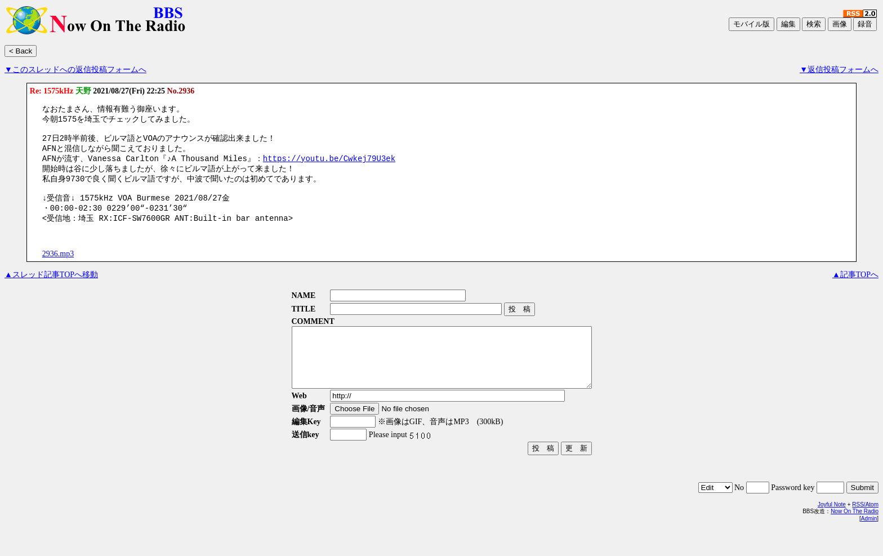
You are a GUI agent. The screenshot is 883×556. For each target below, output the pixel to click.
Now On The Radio (854, 538)
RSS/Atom (865, 531)
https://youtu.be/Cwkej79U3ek (328, 165)
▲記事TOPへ (855, 289)
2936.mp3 (58, 268)
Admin (869, 545)
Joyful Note (832, 531)
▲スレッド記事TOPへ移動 (51, 289)
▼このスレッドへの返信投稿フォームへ (75, 69)
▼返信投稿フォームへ (839, 69)
